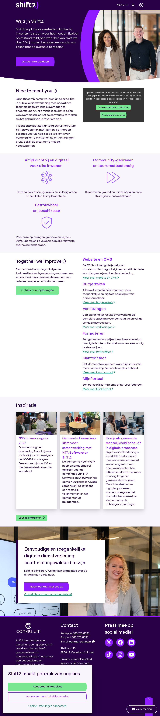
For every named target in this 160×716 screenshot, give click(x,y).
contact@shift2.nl (82, 642)
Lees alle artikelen (32, 518)
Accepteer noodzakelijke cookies (47, 696)
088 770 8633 (81, 633)
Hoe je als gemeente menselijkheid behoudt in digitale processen (123, 443)
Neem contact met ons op (46, 586)
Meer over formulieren (98, 352)
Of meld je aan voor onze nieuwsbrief (48, 594)
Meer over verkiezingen (99, 327)
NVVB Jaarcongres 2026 (33, 441)
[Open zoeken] (133, 5)
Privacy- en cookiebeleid (76, 659)
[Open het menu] (122, 5)
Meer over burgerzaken (99, 302)
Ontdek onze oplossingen (37, 290)
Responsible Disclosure (74, 663)
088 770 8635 (80, 637)
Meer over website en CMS (101, 278)
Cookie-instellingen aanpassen (47, 706)
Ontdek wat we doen (35, 62)
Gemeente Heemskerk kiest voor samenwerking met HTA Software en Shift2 (79, 448)
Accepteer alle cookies (47, 687)
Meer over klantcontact (99, 372)
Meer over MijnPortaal (98, 389)
